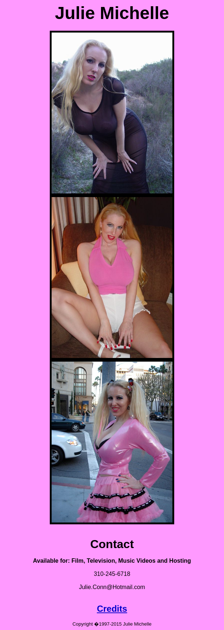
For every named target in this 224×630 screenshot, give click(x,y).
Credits (112, 609)
